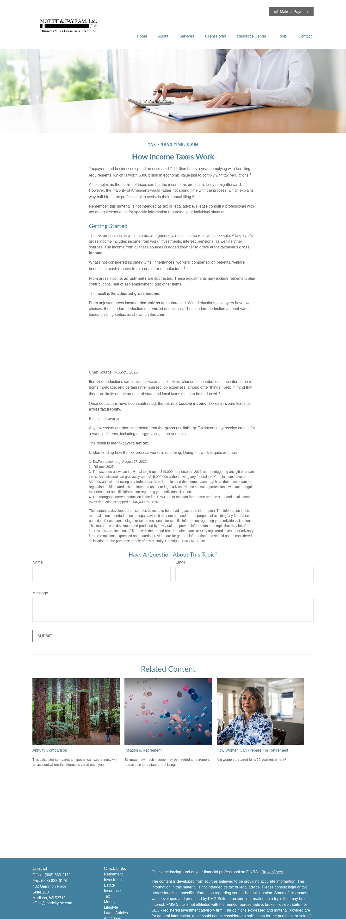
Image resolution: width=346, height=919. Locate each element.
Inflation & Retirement (142, 750)
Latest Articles (116, 913)
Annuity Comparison (49, 750)
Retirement (113, 874)
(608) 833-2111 (57, 875)
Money (110, 902)
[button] (142, 36)
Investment (113, 880)
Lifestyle (111, 907)
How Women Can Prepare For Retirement (252, 750)
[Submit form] (44, 636)
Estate (109, 885)
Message (40, 593)
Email (180, 562)
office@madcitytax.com (52, 903)
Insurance (112, 891)
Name (37, 562)
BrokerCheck (272, 872)
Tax (107, 896)
